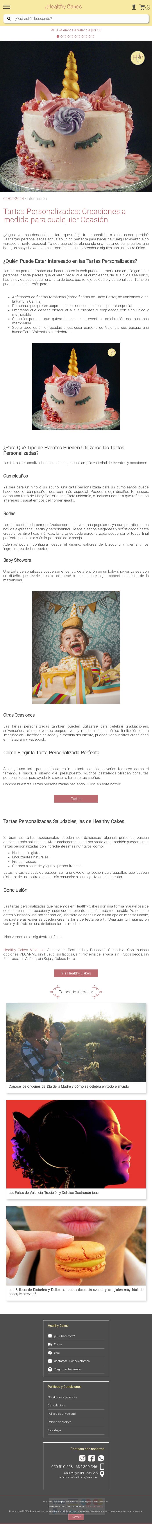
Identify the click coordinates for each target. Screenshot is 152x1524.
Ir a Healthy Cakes (76, 973)
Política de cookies (59, 1422)
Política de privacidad (62, 1413)
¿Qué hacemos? (64, 1336)
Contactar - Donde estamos (72, 1361)
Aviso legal (54, 1430)
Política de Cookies (94, 1506)
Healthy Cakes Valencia (23, 950)
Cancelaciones (57, 1405)
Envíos (58, 1344)
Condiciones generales (62, 1397)
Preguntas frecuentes (68, 1369)
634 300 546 (86, 1466)
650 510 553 (62, 1466)
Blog (57, 1352)
